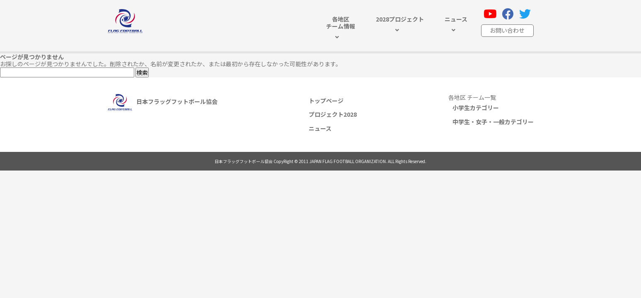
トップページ (326, 100)
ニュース (320, 128)
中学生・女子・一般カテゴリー (493, 122)
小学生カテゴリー (475, 107)
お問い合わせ (507, 30)
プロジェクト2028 (333, 114)
